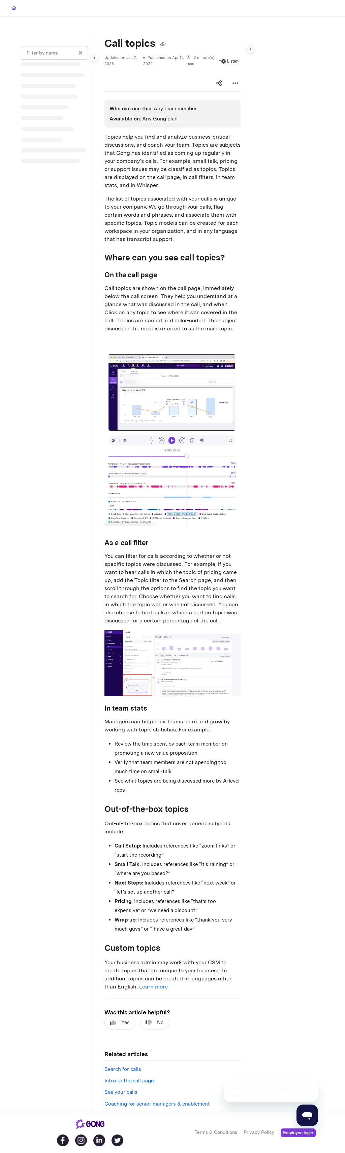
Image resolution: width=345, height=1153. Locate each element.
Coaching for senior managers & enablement (157, 1104)
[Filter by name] (54, 53)
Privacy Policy (259, 1132)
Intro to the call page (129, 1081)
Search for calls (122, 1069)
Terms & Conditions (216, 1132)
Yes (120, 1022)
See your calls (120, 1092)
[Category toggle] (94, 58)
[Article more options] (235, 83)
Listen (230, 61)
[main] (172, 575)
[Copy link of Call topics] (163, 44)
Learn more (153, 986)
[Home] (13, 8)
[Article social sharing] (219, 83)
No (155, 1022)
